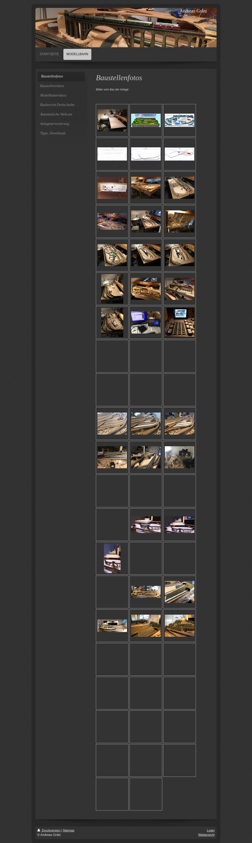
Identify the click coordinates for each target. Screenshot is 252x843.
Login (211, 830)
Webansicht (206, 834)
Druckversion (49, 830)
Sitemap (68, 830)
